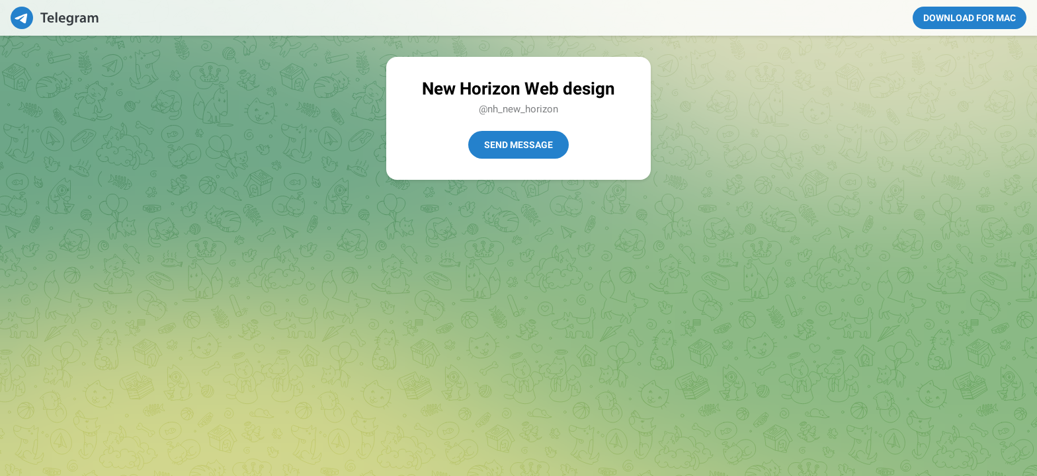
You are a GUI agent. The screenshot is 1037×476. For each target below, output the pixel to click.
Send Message (518, 144)
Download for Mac (969, 18)
